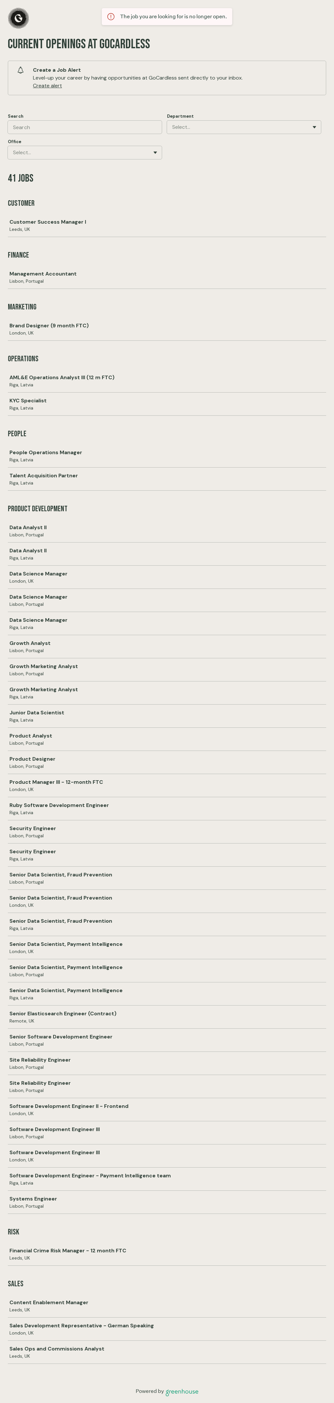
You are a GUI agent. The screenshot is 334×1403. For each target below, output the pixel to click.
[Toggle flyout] (314, 127)
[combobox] (173, 127)
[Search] (85, 127)
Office (14, 141)
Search (15, 116)
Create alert (47, 85)
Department (180, 116)
